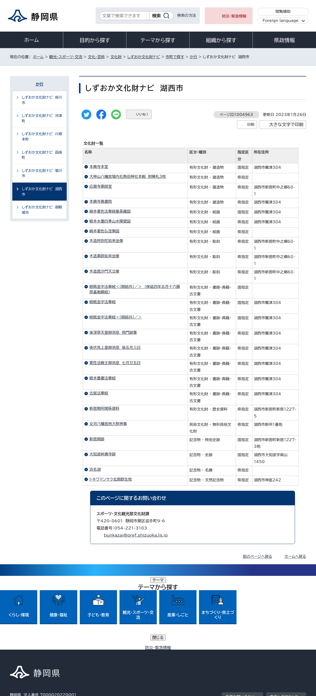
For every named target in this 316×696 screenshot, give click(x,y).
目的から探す (94, 40)
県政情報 (284, 40)
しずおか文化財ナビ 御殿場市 (42, 209)
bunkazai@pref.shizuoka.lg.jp (136, 535)
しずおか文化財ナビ (143, 57)
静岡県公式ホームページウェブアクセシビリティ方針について (174, 654)
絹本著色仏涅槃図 (104, 231)
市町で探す (175, 57)
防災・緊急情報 (234, 16)
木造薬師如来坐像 (104, 256)
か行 (193, 57)
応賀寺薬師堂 (100, 186)
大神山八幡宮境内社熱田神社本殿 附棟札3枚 (127, 176)
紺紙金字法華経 (102, 302)
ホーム (31, 40)
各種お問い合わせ (240, 623)
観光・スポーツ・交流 (65, 57)
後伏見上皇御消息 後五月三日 (115, 347)
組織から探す (221, 40)
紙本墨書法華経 (102, 378)
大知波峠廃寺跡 (102, 454)
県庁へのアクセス (284, 623)
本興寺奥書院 (100, 201)
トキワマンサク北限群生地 (110, 479)
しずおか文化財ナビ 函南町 (42, 155)
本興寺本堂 (98, 167)
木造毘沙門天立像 (104, 271)
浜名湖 (95, 469)
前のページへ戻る (257, 556)
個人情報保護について (88, 654)
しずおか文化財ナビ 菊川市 (42, 173)
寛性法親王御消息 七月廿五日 (115, 363)
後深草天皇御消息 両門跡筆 (113, 332)
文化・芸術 (96, 57)
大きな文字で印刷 (286, 124)
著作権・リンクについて (33, 654)
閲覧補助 (283, 11)
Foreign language (280, 20)
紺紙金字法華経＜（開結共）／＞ (115, 317)
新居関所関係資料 (104, 408)
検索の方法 (186, 15)
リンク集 (248, 654)
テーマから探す (157, 40)
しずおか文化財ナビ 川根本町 (42, 136)
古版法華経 (98, 393)
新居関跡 (96, 439)
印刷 (250, 124)
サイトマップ (283, 654)
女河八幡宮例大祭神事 (108, 424)
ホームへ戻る (295, 556)
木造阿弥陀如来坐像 (106, 241)
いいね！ (142, 114)
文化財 (116, 57)
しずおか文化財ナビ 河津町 (42, 118)
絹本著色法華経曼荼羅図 (110, 211)
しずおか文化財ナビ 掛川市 (42, 100)
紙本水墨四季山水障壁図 (110, 221)
